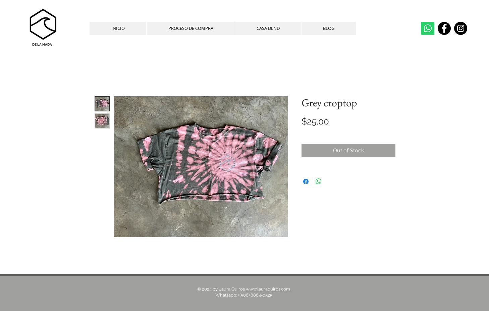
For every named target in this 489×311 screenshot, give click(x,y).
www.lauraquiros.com (268, 289)
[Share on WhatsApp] (319, 181)
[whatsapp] (427, 28)
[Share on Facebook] (306, 181)
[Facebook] (444, 28)
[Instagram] (460, 28)
